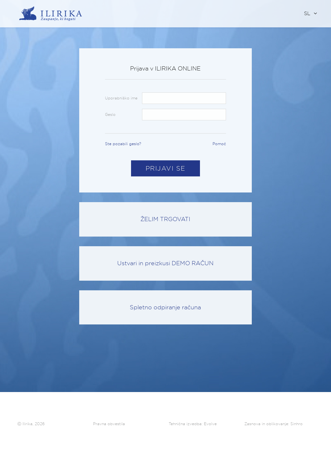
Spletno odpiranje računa (165, 307)
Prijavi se (165, 168)
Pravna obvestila (109, 424)
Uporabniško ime (121, 98)
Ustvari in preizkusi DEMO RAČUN (165, 263)
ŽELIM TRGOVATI (165, 219)
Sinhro (296, 424)
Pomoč (219, 144)
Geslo (110, 114)
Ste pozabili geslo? (123, 144)
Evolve (210, 424)
